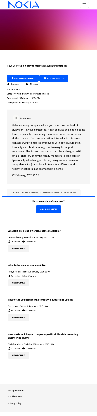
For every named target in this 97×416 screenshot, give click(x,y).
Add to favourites (23, 78)
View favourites (54, 78)
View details (18, 248)
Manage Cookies (16, 390)
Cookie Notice (15, 396)
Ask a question (48, 209)
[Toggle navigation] (84, 5)
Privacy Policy (14, 403)
